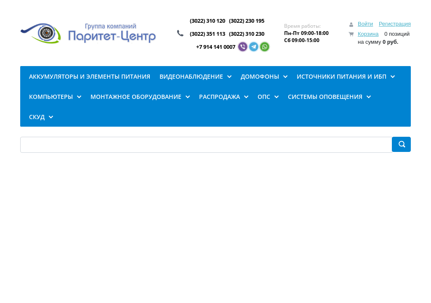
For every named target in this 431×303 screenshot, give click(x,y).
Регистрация (395, 24)
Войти (365, 24)
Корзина (368, 34)
